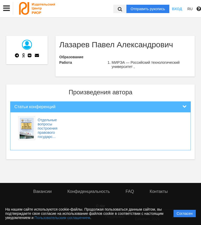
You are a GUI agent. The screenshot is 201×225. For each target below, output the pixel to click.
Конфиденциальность (89, 191)
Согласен (185, 213)
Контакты (159, 191)
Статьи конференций (34, 107)
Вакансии (42, 191)
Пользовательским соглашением (62, 218)
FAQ (130, 191)
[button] (6, 8)
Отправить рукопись (148, 9)
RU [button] (190, 9)
